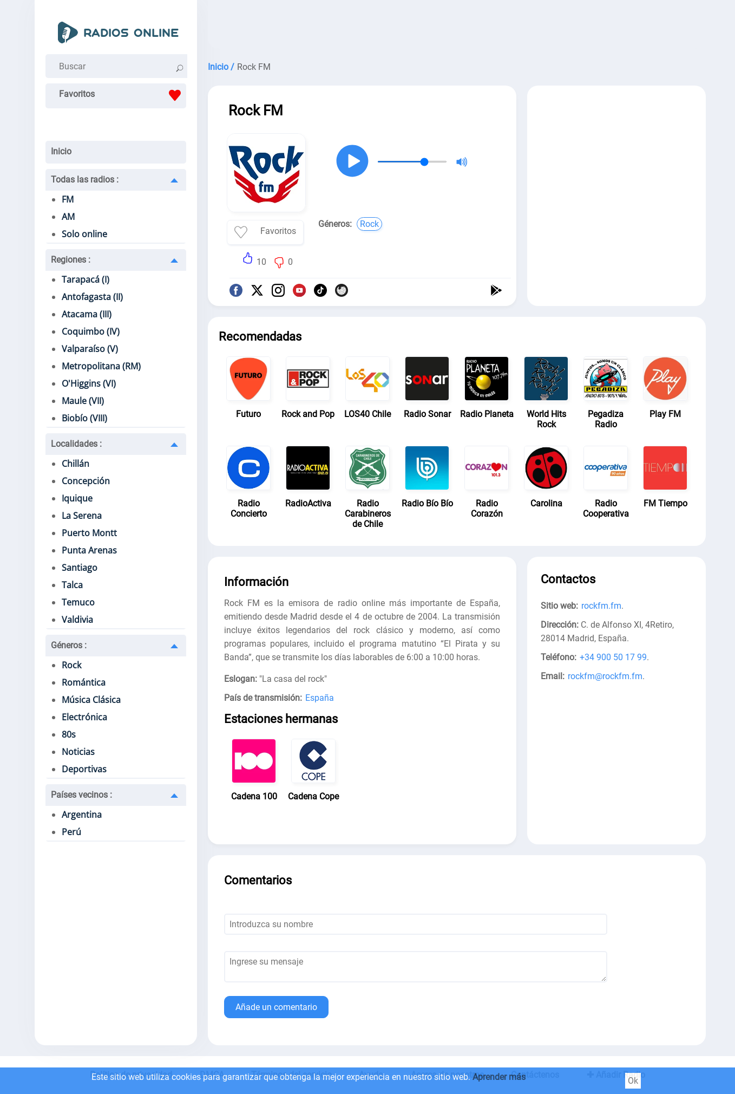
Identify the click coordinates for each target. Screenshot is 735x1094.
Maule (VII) (83, 401)
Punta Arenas (89, 550)
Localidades (76, 444)
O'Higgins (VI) (89, 383)
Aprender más (499, 1077)
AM (68, 217)
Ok (633, 1081)
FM (68, 199)
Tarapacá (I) (85, 279)
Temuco (78, 602)
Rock (71, 665)
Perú (71, 832)
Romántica (84, 682)
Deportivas (84, 769)
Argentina (82, 814)
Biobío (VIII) (84, 418)
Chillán (75, 464)
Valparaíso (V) (90, 349)
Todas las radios (85, 179)
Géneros (69, 645)
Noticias (78, 752)
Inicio (61, 151)
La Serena (82, 516)
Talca (72, 585)
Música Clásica (91, 700)
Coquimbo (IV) (91, 331)
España (319, 698)
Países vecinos (81, 795)
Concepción (86, 481)
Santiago (79, 568)
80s (69, 734)
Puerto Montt (89, 533)
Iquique (77, 498)
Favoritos (122, 95)
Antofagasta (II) (92, 297)
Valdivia (77, 620)
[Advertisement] (457, 27)
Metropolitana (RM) (101, 366)
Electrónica (84, 717)
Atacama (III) (86, 314)
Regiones (70, 260)
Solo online (84, 234)
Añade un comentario (276, 1007)
